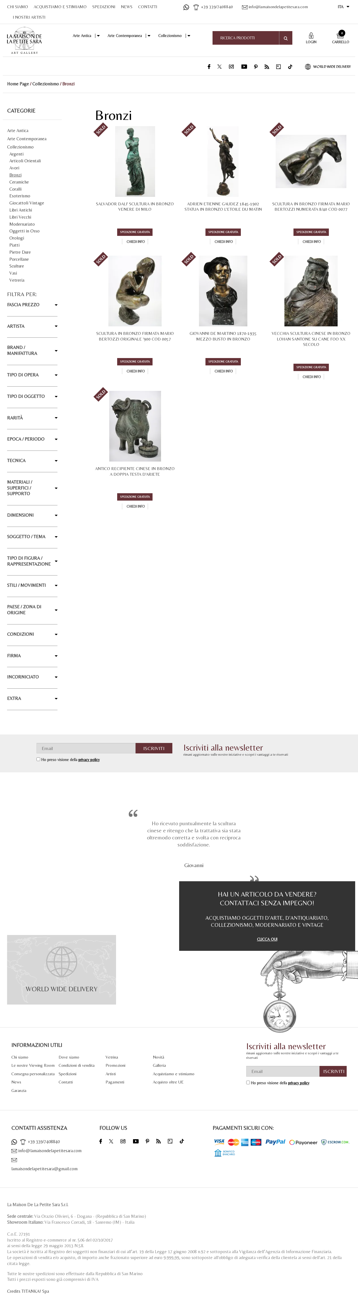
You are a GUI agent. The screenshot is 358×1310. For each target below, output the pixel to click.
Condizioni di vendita (77, 1065)
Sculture (16, 266)
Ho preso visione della (70, 759)
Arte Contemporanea (125, 35)
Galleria (159, 1065)
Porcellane (19, 259)
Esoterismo (19, 196)
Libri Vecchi (20, 217)
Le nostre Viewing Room (33, 1065)
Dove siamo (69, 1057)
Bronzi (15, 175)
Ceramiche (19, 182)
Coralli (15, 189)
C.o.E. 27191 (18, 1234)
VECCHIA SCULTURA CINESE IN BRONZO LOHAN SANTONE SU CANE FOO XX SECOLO (311, 339)
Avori (14, 168)
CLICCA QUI (267, 939)
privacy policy (89, 759)
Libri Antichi (20, 210)
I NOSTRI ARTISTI (29, 17)
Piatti (14, 245)
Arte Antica (82, 35)
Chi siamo (19, 1057)
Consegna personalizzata (33, 1073)
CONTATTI (147, 6)
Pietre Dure (20, 252)
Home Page (18, 84)
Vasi (13, 273)
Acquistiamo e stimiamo (173, 1073)
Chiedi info (136, 242)
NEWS (126, 6)
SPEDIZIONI (103, 6)
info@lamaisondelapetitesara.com (275, 6)
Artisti (111, 1073)
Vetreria (16, 280)
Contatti (66, 1082)
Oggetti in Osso (24, 231)
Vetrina (112, 1057)
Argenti (16, 154)
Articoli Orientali (25, 160)
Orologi (16, 238)
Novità (158, 1057)
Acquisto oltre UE (168, 1082)
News (16, 1082)
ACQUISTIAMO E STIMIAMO (60, 6)
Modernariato (22, 224)
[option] (194, 843)
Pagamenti (115, 1082)
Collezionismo (170, 35)
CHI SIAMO (17, 6)
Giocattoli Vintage (26, 203)
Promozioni (115, 1065)
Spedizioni (67, 1073)
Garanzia (18, 1090)
